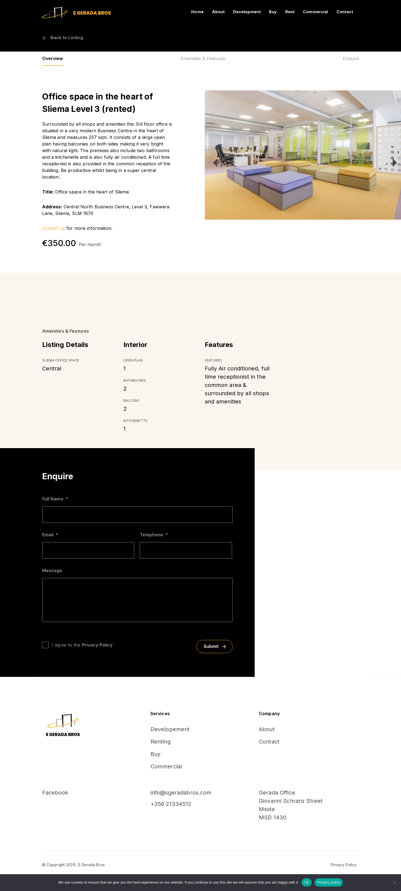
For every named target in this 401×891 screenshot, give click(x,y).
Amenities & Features (203, 58)
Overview (52, 58)
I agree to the (82, 645)
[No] (394, 882)
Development (251, 12)
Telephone (154, 534)
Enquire (351, 58)
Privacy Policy (97, 645)
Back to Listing (62, 37)
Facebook (55, 792)
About (224, 12)
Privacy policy (328, 882)
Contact (345, 12)
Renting (160, 741)
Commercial (317, 12)
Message (52, 570)
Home (204, 12)
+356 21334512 (171, 804)
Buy (275, 12)
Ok (306, 882)
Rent (292, 12)
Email (50, 534)
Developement (170, 729)
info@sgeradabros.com (181, 792)
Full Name (55, 499)
